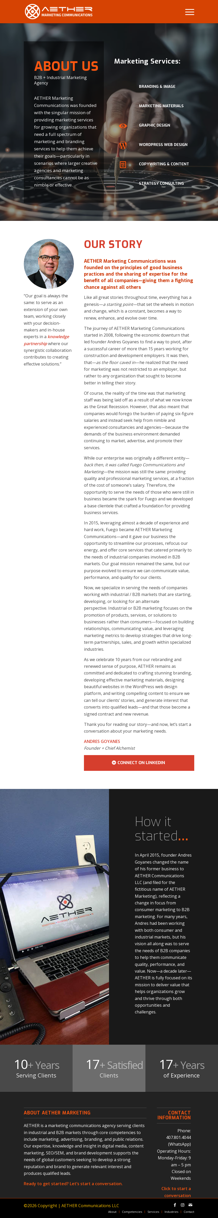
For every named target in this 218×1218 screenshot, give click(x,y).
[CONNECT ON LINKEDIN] (139, 763)
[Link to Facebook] (175, 1205)
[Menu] (187, 11)
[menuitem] (187, 11)
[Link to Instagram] (182, 1205)
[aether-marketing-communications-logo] (59, 11)
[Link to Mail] (190, 1205)
